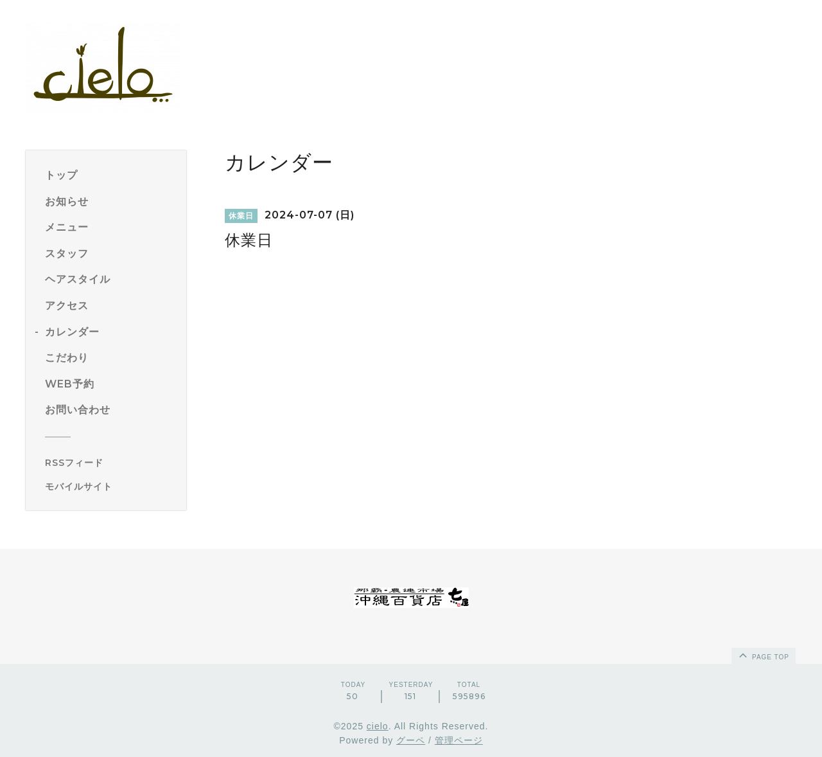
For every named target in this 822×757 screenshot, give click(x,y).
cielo (378, 726)
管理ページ (459, 740)
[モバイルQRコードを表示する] (111, 486)
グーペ (410, 740)
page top (763, 654)
